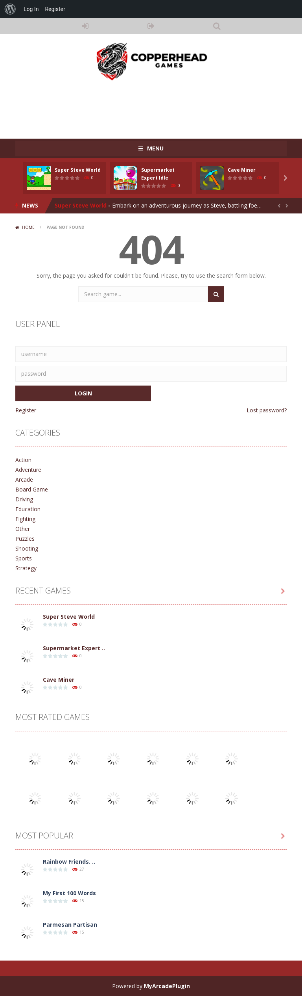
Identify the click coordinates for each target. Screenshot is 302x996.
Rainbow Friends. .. (69, 861)
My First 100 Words (69, 893)
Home (28, 227)
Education (28, 509)
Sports (23, 558)
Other (22, 528)
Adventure (28, 469)
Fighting (25, 519)
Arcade (24, 479)
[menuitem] (10, 9)
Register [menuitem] (55, 9)
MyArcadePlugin (167, 986)
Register (25, 410)
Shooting (26, 548)
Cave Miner (242, 170)
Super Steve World (78, 170)
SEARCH (217, 26)
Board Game (31, 489)
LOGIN (85, 26)
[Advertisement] (158, 107)
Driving (24, 499)
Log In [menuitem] (31, 9)
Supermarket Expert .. (74, 648)
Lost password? (267, 410)
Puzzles (25, 538)
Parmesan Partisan (70, 924)
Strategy (26, 568)
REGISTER (151, 26)
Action (23, 460)
